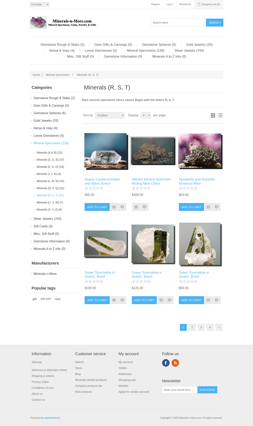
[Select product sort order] (110, 115)
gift (35, 299)
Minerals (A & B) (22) (49, 152)
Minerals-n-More (45, 273)
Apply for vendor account (134, 391)
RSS (175, 363)
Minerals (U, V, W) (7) (50, 202)
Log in (169, 4)
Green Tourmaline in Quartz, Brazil (100, 274)
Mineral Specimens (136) (145, 50)
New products (83, 391)
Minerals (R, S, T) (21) (50, 195)
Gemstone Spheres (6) (159, 44)
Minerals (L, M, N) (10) (50, 181)
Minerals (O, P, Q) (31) (50, 188)
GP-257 (46, 299)
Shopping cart (127, 379)
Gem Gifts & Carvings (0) (113, 44)
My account (126, 362)
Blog (78, 374)
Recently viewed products (91, 379)
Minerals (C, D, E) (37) (50, 159)
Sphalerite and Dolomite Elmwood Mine (197, 181)
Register (155, 4)
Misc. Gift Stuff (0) (80, 56)
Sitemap (37, 362)
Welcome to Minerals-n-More (49, 370)
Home (36, 74)
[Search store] (178, 23)
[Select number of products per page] (146, 115)
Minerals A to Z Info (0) (169, 56)
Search (79, 362)
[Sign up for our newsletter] (180, 389)
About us (37, 393)
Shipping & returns (43, 376)
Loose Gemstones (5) (101, 50)
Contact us (38, 399)
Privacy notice (40, 381)
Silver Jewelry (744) (189, 50)
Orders (123, 368)
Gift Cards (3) (43, 226)
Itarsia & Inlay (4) (62, 50)
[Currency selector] (39, 4)
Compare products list (88, 385)
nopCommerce (52, 418)
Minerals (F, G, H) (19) (50, 166)
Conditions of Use (43, 387)
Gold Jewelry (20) (199, 44)
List (220, 115)
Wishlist (123, 385)
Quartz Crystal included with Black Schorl (102, 181)
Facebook (166, 363)
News (78, 368)
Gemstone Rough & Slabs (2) (62, 44)
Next (218, 327)
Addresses (125, 374)
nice (57, 299)
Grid (213, 115)
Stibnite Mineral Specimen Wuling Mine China (151, 181)
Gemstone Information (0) (123, 56)
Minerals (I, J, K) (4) (49, 174)
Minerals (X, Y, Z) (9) (49, 209)
